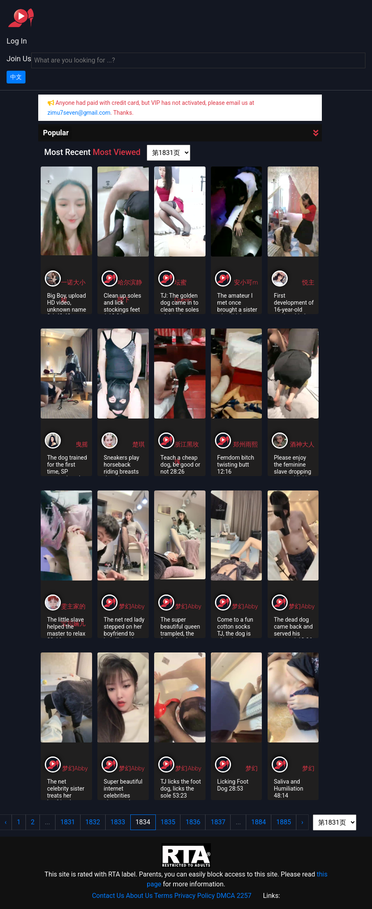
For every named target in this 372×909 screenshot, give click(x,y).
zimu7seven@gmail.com (79, 112)
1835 (168, 822)
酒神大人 (302, 444)
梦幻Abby (132, 606)
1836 (192, 822)
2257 (244, 896)
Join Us (19, 58)
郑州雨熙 (245, 444)
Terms (163, 896)
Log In (17, 41)
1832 (92, 822)
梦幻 (251, 768)
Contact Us (108, 896)
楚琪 (138, 444)
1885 (283, 822)
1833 (118, 822)
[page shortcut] (168, 153)
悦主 (308, 282)
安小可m (246, 282)
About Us (139, 896)
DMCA (225, 896)
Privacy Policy (194, 896)
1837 (217, 822)
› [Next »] (302, 822)
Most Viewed (116, 152)
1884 (258, 822)
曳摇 (82, 444)
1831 (67, 822)
